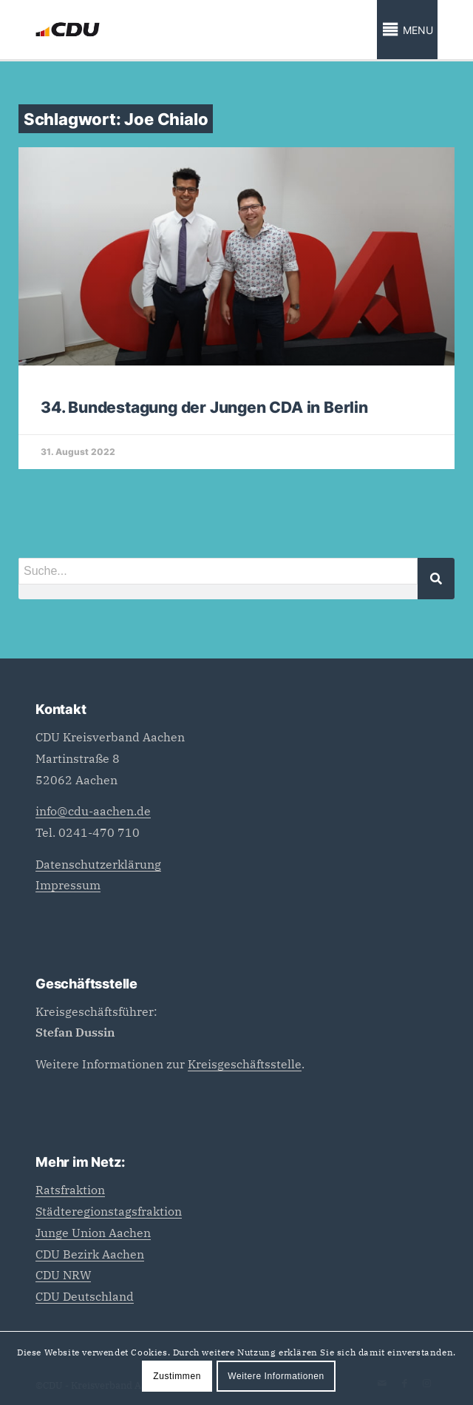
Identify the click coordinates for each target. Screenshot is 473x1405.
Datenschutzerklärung (98, 864)
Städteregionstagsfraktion (108, 1211)
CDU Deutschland (84, 1296)
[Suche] (436, 578)
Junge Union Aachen (93, 1232)
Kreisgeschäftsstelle (245, 1064)
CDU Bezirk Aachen (89, 1254)
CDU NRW (63, 1274)
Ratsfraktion (70, 1189)
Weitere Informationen (276, 1376)
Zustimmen (177, 1376)
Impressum (68, 884)
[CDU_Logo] (196, 29)
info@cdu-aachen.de (93, 810)
